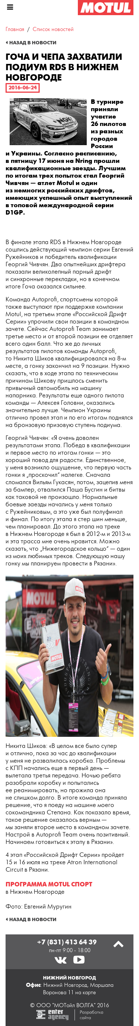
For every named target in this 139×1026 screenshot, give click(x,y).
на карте (85, 992)
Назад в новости (32, 43)
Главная (15, 29)
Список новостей (53, 29)
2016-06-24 (23, 88)
